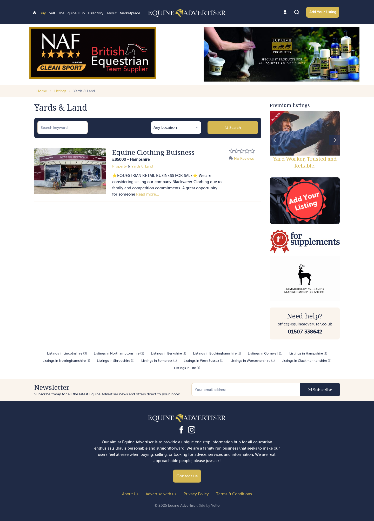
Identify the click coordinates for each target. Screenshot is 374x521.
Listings (60, 91)
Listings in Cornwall (265, 353)
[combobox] (176, 127)
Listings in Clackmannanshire (306, 361)
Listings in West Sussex (204, 361)
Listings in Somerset (159, 361)
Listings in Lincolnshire (67, 353)
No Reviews (241, 159)
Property (119, 166)
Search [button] (233, 127)
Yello (215, 505)
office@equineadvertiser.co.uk (305, 324)
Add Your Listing (322, 12)
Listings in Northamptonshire (119, 353)
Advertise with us (161, 494)
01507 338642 (305, 332)
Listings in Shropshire (116, 361)
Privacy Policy (196, 494)
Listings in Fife (187, 368)
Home (41, 91)
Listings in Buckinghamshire (217, 353)
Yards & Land (84, 91)
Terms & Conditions (234, 494)
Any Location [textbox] (165, 127)
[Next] (334, 140)
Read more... (147, 194)
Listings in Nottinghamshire (66, 361)
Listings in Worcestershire (252, 361)
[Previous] (275, 140)
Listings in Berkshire (168, 353)
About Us (130, 494)
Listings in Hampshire (308, 353)
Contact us (187, 476)
